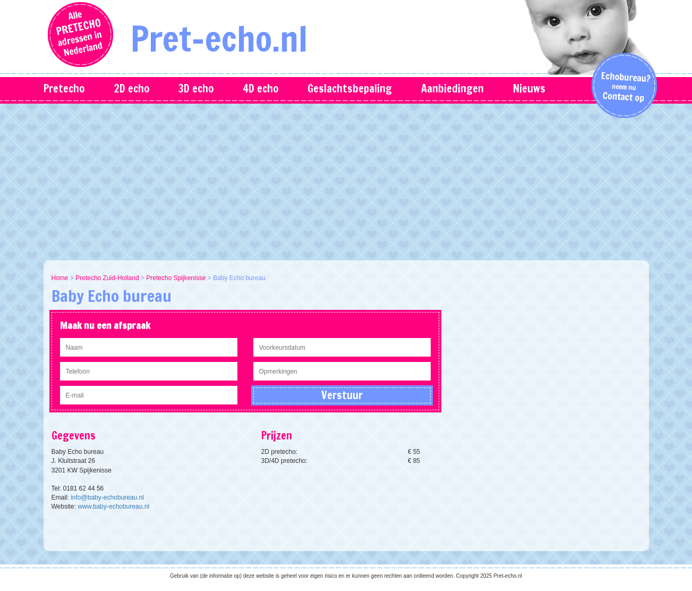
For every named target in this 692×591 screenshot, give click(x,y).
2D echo (131, 88)
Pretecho (64, 88)
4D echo (260, 88)
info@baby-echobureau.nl (107, 497)
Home (60, 278)
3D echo (195, 88)
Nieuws (529, 88)
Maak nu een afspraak (105, 325)
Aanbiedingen (452, 88)
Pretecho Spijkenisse (176, 278)
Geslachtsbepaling (349, 88)
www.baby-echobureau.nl (113, 506)
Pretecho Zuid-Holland (107, 278)
